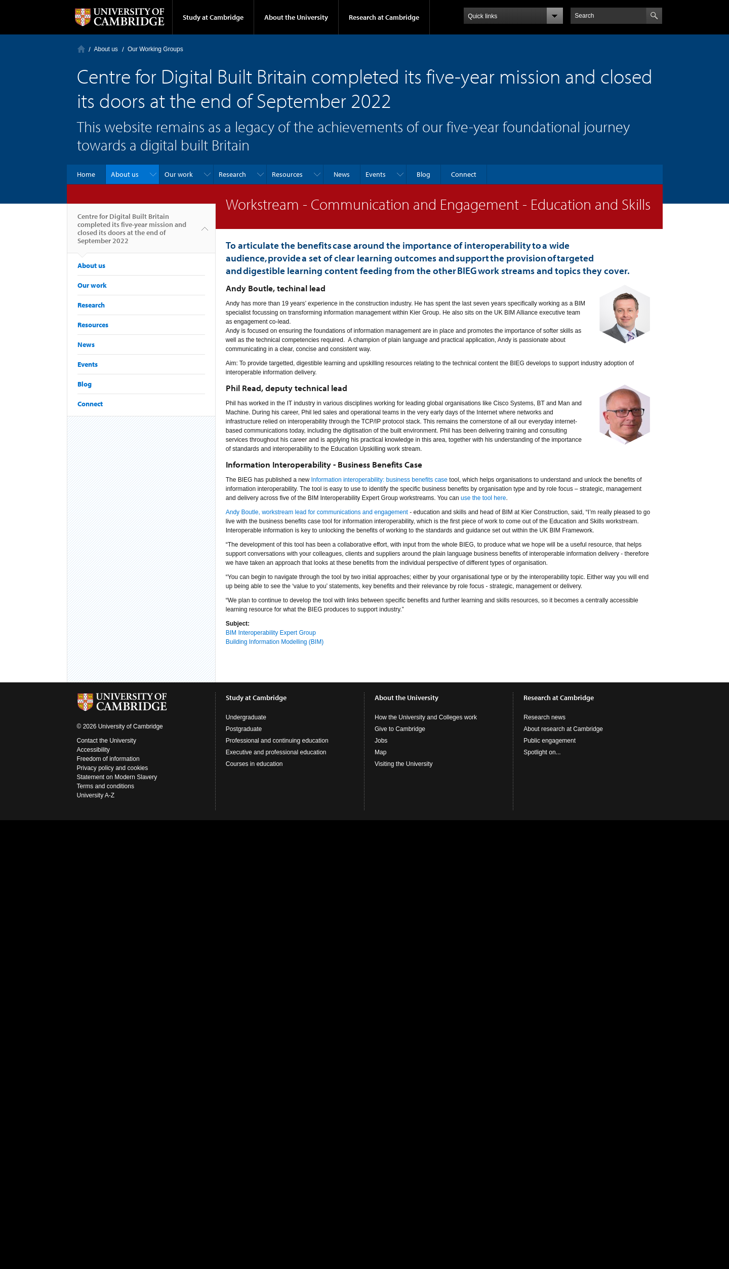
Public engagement (549, 740)
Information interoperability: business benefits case (379, 479)
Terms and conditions (105, 786)
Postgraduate (244, 729)
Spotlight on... (541, 752)
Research (232, 174)
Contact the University (106, 740)
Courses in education (254, 763)
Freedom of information (108, 758)
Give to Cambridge (400, 729)
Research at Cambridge (384, 17)
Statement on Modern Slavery (117, 777)
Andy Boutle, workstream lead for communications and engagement (317, 512)
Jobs (381, 740)
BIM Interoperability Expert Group (271, 632)
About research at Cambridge (563, 729)
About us (106, 49)
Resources (287, 174)
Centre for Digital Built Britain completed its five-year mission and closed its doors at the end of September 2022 (131, 232)
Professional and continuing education (277, 740)
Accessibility (93, 749)
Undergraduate (246, 717)
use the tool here (483, 498)
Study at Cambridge (213, 17)
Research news (544, 717)
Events (376, 174)
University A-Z (96, 795)
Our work (179, 174)
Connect (463, 174)
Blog (423, 174)
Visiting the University (404, 763)
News (342, 174)
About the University (296, 17)
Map (380, 752)
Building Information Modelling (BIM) (274, 641)
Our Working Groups (155, 49)
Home (81, 49)
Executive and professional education (276, 752)
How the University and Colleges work (426, 717)
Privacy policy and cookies (112, 768)
